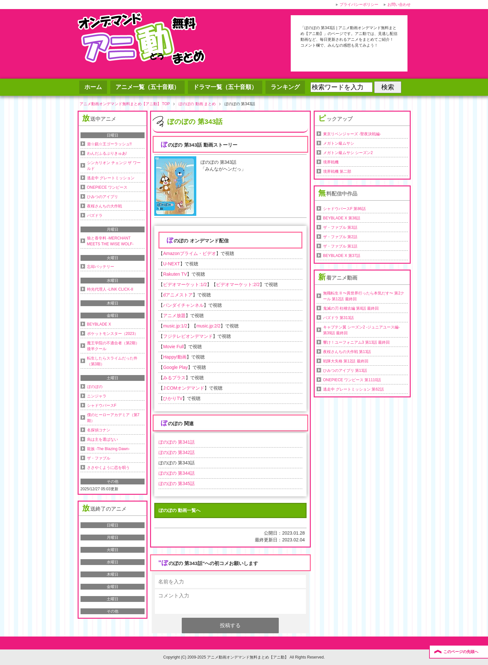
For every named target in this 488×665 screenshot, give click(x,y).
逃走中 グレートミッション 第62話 (353, 389)
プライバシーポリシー (359, 4)
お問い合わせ (399, 4)
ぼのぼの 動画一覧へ (179, 510)
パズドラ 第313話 (338, 318)
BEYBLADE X (99, 324)
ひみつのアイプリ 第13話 (345, 370)
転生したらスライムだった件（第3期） (112, 361)
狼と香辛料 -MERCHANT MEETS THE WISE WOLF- (110, 241)
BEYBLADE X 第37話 (341, 255)
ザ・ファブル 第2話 (340, 237)
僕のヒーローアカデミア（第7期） (113, 418)
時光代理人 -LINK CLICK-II (110, 289)
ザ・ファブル (98, 458)
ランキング (285, 87)
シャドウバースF (101, 405)
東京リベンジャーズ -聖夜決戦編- (352, 134)
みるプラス (174, 377)
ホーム (93, 87)
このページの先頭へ (460, 651)
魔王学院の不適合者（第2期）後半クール (113, 346)
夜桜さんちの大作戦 (104, 206)
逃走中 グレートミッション (111, 178)
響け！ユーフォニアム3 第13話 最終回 (356, 342)
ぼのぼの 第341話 (176, 442)
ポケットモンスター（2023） (112, 333)
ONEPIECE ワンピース (107, 187)
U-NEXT (171, 263)
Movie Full (173, 346)
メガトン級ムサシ (338, 143)
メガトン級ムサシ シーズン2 (348, 152)
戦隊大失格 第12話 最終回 (345, 361)
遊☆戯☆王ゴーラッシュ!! (109, 144)
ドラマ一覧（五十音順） (225, 87)
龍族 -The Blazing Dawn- (108, 449)
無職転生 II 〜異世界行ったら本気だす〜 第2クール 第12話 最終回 (363, 296)
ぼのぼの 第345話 (176, 483)
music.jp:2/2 (208, 325)
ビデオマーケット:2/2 (238, 284)
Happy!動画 (174, 357)
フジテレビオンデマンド (188, 336)
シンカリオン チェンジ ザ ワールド (114, 166)
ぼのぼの (95, 386)
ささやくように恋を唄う (108, 467)
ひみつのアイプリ (102, 196)
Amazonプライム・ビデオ (189, 253)
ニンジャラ (96, 396)
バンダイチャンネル (183, 305)
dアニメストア (178, 294)
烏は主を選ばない (102, 439)
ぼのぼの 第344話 (176, 473)
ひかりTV (172, 398)
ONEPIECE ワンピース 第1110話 (352, 380)
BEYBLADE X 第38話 (341, 218)
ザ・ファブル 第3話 (340, 227)
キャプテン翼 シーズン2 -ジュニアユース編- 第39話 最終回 (361, 330)
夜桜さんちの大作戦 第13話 (347, 351)
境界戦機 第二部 (337, 171)
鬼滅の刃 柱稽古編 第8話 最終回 (351, 308)
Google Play (175, 367)
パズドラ (95, 215)
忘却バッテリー (100, 266)
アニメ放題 (174, 315)
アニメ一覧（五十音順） (147, 87)
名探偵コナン (98, 430)
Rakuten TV (175, 274)
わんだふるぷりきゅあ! (107, 153)
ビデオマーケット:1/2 (185, 284)
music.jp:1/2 (175, 325)
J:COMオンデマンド (183, 388)
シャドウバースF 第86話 (344, 208)
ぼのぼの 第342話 (176, 452)
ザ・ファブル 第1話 (340, 246)
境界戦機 (331, 162)
